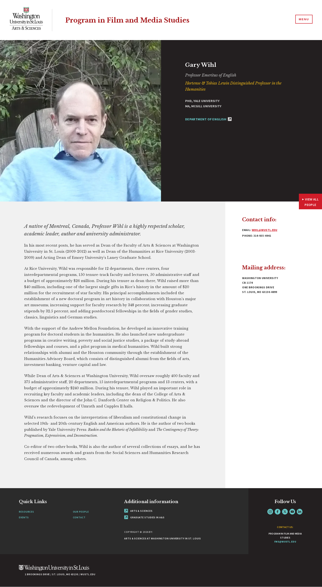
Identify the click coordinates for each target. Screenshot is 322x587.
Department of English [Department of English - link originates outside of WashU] (208, 119)
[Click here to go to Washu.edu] (54, 570)
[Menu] (303, 20)
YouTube (292, 511)
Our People (81, 511)
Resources (26, 511)
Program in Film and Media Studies (134, 19)
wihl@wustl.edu (264, 230)
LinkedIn (299, 511)
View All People (312, 202)
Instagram (270, 511)
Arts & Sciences (138, 510)
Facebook (277, 511)
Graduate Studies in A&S (144, 517)
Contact (79, 517)
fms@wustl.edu (285, 541)
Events (24, 517)
